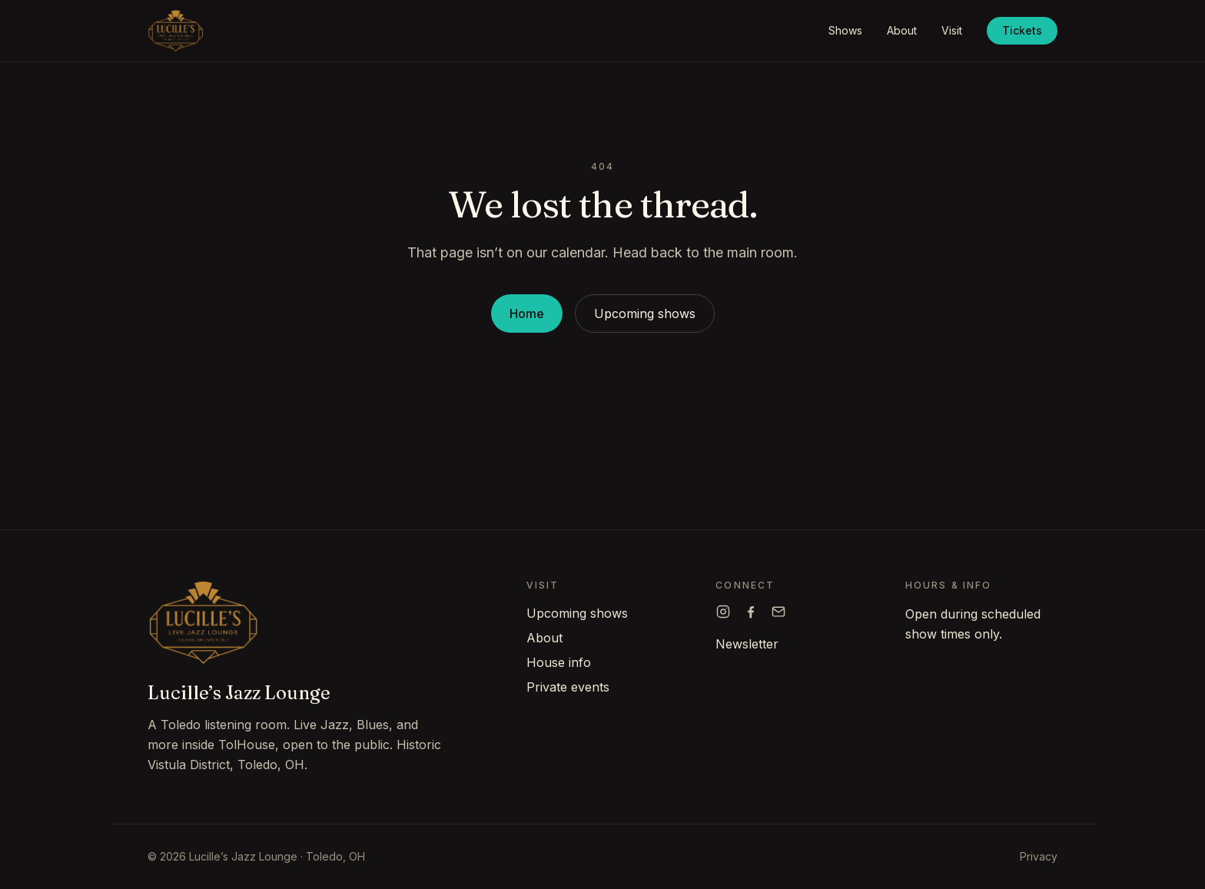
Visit (951, 30)
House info (558, 662)
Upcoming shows (644, 313)
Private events (567, 687)
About (902, 30)
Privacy (1038, 856)
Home (527, 313)
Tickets (1022, 30)
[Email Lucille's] (778, 611)
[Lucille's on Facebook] (751, 611)
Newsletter (746, 644)
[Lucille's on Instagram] (723, 611)
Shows (845, 30)
